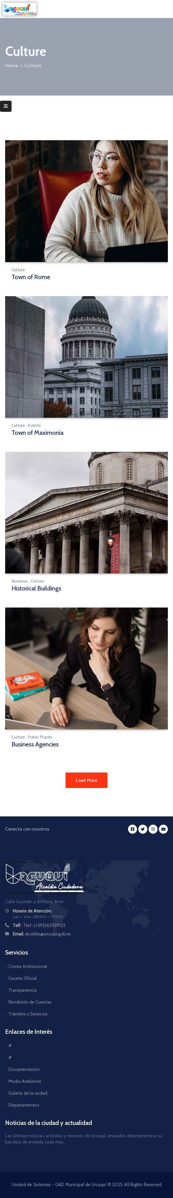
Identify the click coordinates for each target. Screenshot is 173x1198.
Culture (18, 270)
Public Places (40, 737)
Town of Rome (31, 277)
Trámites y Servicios (28, 1013)
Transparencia (22, 990)
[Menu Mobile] (6, 106)
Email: (42, 933)
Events (34, 425)
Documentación (24, 1069)
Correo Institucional (27, 966)
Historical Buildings (36, 588)
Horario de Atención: (32, 910)
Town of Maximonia (37, 432)
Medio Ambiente (24, 1081)
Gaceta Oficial (22, 978)
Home (11, 65)
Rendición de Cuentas (30, 1002)
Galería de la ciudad (27, 1093)
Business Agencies (35, 744)
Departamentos (23, 1105)
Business (20, 581)
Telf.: (39, 925)
